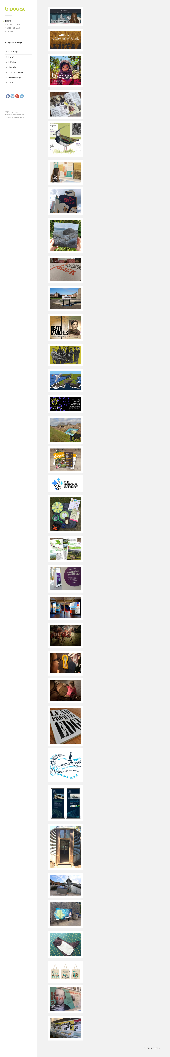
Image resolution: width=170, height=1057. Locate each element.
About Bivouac (13, 24)
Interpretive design (15, 72)
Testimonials (12, 28)
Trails (10, 83)
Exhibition (12, 62)
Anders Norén (19, 117)
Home (8, 21)
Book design (13, 52)
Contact (10, 31)
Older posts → (152, 1048)
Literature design (14, 77)
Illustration (12, 67)
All (9, 46)
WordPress (19, 115)
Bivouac (15, 112)
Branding (11, 57)
